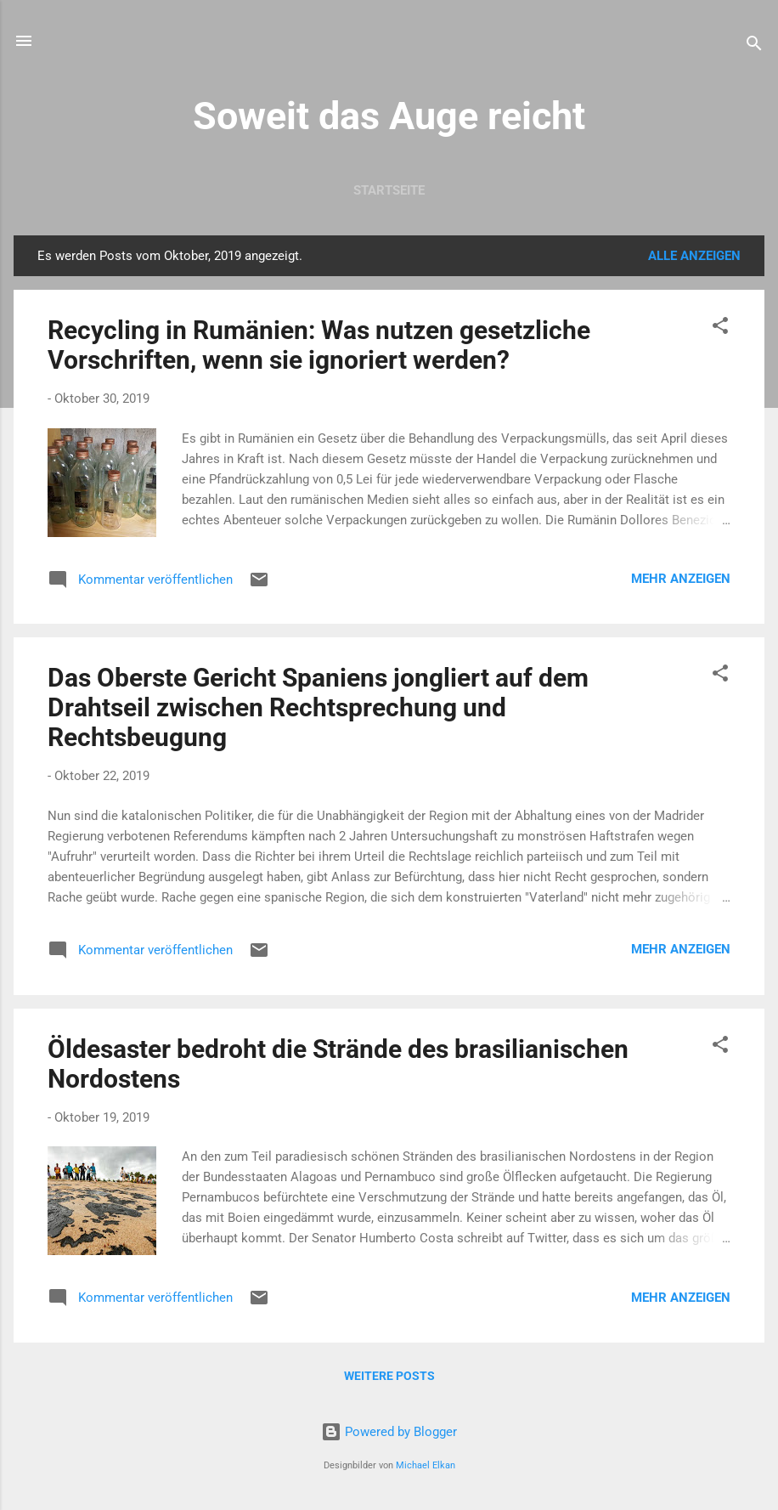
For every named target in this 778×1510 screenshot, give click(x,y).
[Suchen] (754, 46)
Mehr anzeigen (680, 578)
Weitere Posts (389, 1376)
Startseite (389, 190)
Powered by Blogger (389, 1431)
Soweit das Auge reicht (389, 116)
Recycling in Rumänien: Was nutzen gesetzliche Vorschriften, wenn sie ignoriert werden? (319, 345)
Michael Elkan (425, 1465)
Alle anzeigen (694, 255)
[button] (720, 328)
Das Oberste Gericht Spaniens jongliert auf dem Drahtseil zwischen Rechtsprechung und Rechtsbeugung (318, 707)
